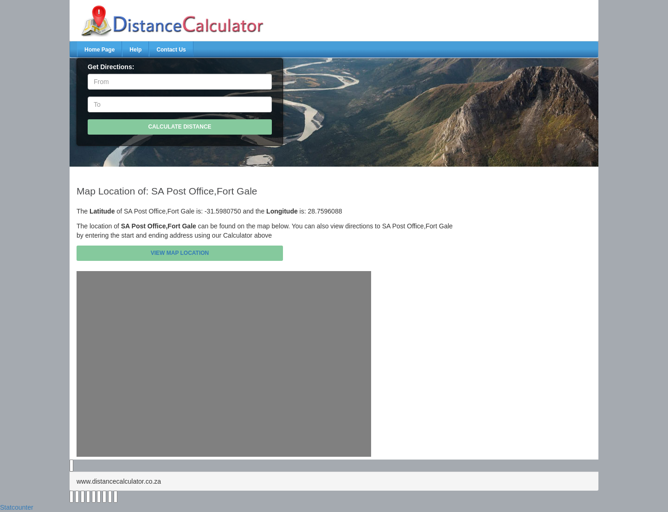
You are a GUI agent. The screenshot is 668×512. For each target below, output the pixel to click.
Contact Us (171, 49)
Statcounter (16, 507)
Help (135, 49)
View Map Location (180, 253)
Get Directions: (111, 67)
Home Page (99, 49)
